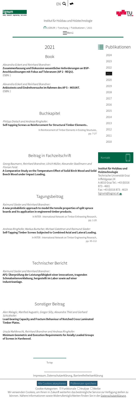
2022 (109, 67)
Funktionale (67, 388)
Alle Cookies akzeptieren (52, 383)
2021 (89, 27)
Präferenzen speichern (83, 383)
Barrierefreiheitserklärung (88, 375)
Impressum (39, 375)
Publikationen (78, 27)
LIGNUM (49, 27)
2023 (109, 61)
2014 (109, 117)
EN (58, 3)
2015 (109, 110)
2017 (109, 98)
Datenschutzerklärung (59, 375)
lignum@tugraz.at (108, 193)
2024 (109, 55)
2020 (109, 80)
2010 (109, 141)
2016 (109, 104)
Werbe (95, 388)
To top (50, 362)
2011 (109, 135)
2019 (109, 86)
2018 (109, 92)
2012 (109, 129)
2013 (109, 123)
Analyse (83, 388)
